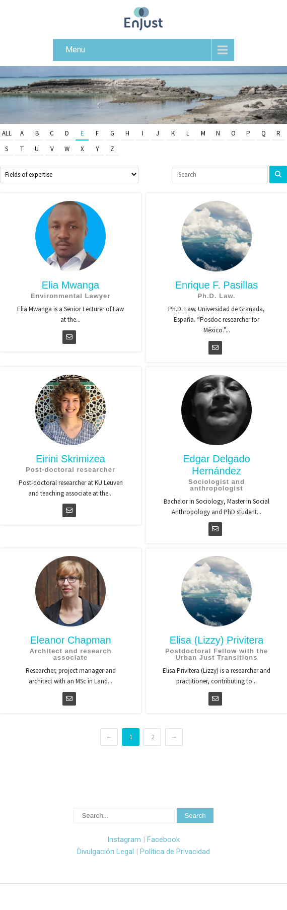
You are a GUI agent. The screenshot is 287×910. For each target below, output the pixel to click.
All (7, 133)
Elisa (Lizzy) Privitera (217, 640)
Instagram (124, 839)
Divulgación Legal (105, 851)
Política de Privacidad (175, 851)
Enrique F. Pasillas (216, 285)
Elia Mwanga (71, 285)
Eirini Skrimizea (70, 458)
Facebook (163, 839)
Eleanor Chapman (70, 640)
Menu (75, 49)
